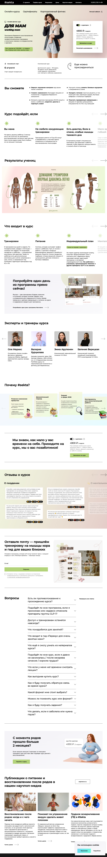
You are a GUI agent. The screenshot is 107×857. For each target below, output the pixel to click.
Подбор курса (37, 2)
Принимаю (84, 851)
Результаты (48, 2)
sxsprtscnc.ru (83, 781)
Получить (26, 569)
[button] (95, 114)
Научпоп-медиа (67, 2)
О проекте (26, 2)
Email (6, 563)
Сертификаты (30, 11)
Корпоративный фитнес (53, 11)
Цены (57, 2)
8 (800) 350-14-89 (97, 2)
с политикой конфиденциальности (18, 577)
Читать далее (11, 844)
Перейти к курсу (21, 761)
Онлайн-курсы (12, 11)
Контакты (79, 2)
